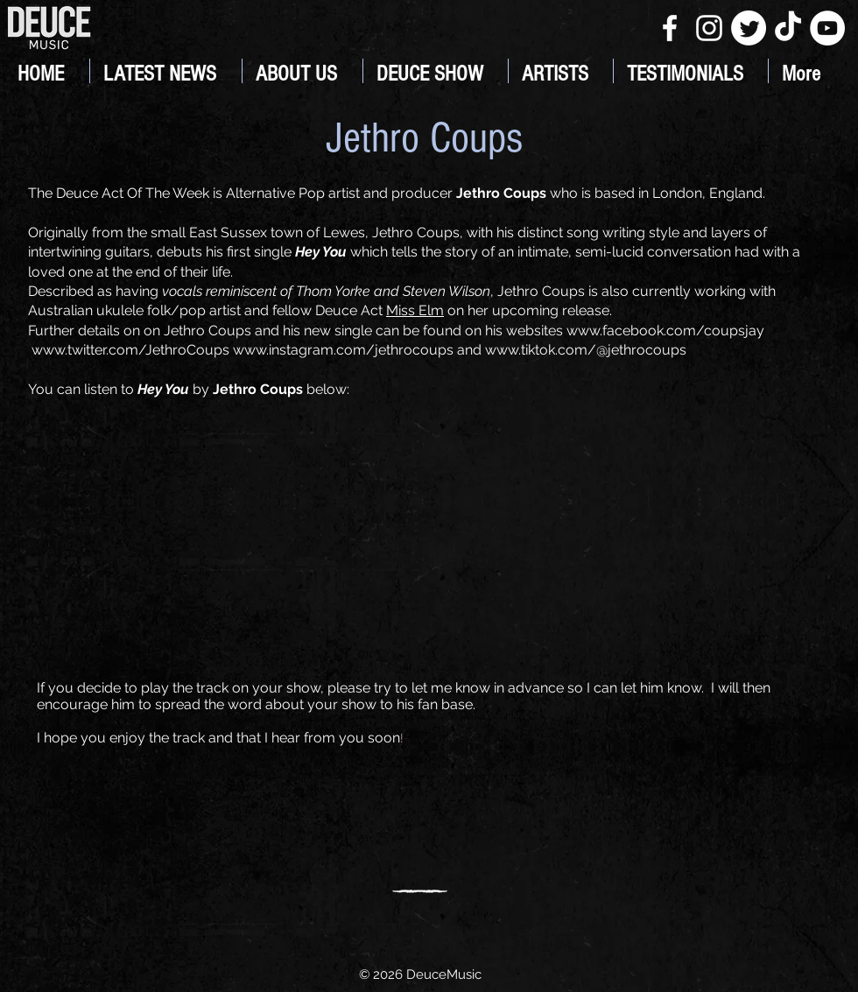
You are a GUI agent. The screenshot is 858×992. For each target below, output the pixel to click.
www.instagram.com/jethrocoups (343, 349)
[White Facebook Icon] (669, 28)
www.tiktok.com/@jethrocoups (585, 349)
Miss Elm (415, 310)
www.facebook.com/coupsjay (665, 330)
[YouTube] (827, 28)
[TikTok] (787, 28)
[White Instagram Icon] (709, 28)
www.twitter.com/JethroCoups (130, 349)
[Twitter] (748, 28)
